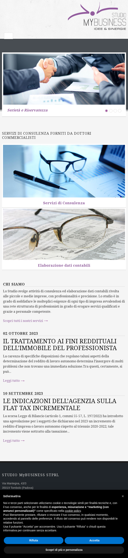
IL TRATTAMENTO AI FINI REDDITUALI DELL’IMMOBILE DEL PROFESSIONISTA (60, 345)
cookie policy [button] (73, 510)
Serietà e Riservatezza (27, 110)
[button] (123, 496)
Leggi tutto (11, 381)
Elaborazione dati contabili (64, 265)
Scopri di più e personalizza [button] (64, 549)
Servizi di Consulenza (64, 203)
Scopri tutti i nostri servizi (23, 321)
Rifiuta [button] (33, 540)
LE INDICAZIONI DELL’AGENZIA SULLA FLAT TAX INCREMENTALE (59, 405)
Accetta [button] (94, 540)
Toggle (8, 36)
